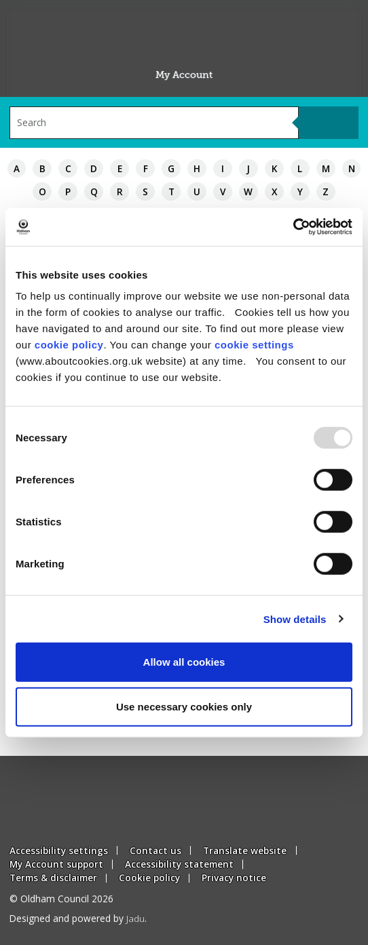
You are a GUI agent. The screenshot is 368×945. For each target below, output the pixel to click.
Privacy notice (234, 877)
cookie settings (254, 344)
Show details (295, 618)
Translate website (245, 850)
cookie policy (69, 344)
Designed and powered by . (78, 918)
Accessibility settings (59, 850)
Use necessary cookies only (184, 706)
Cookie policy (149, 877)
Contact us (155, 850)
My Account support (56, 864)
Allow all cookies (184, 662)
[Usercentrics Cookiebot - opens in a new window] (293, 227)
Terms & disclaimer (53, 877)
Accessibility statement (179, 864)
